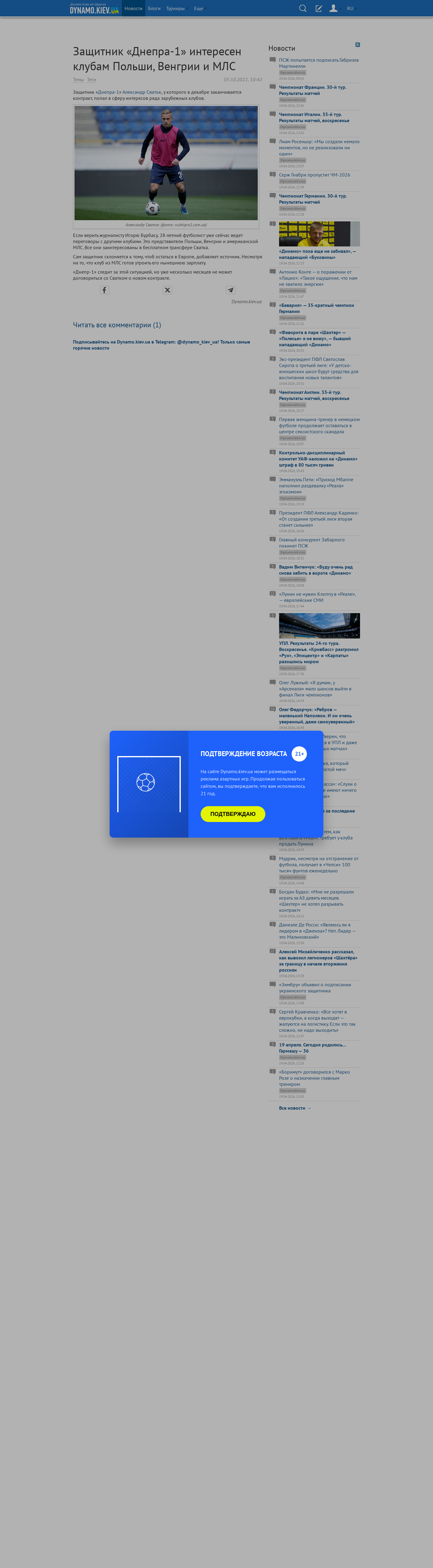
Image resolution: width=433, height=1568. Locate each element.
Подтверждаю (233, 814)
